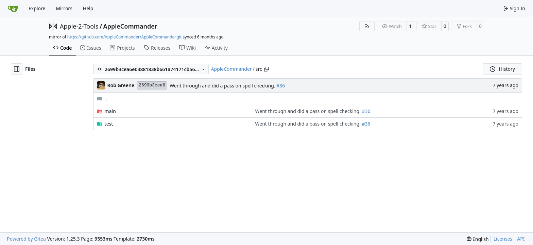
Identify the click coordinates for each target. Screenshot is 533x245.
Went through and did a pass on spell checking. (223, 85)
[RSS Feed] (367, 26)
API (521, 238)
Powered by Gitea (26, 238)
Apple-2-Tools (79, 26)
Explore (37, 8)
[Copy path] (266, 69)
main (110, 111)
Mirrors (64, 8)
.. (102, 98)
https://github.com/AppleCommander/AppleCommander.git (124, 37)
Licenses (503, 238)
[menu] (478, 239)
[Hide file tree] (16, 69)
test (109, 123)
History (502, 69)
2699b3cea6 (152, 85)
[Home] (12, 8)
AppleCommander (130, 26)
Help (88, 8)
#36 (280, 85)
